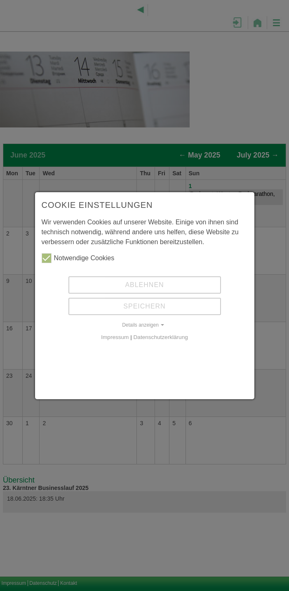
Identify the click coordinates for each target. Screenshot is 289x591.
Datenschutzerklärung (161, 337)
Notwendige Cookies (78, 258)
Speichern (144, 306)
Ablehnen (144, 284)
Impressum (115, 337)
